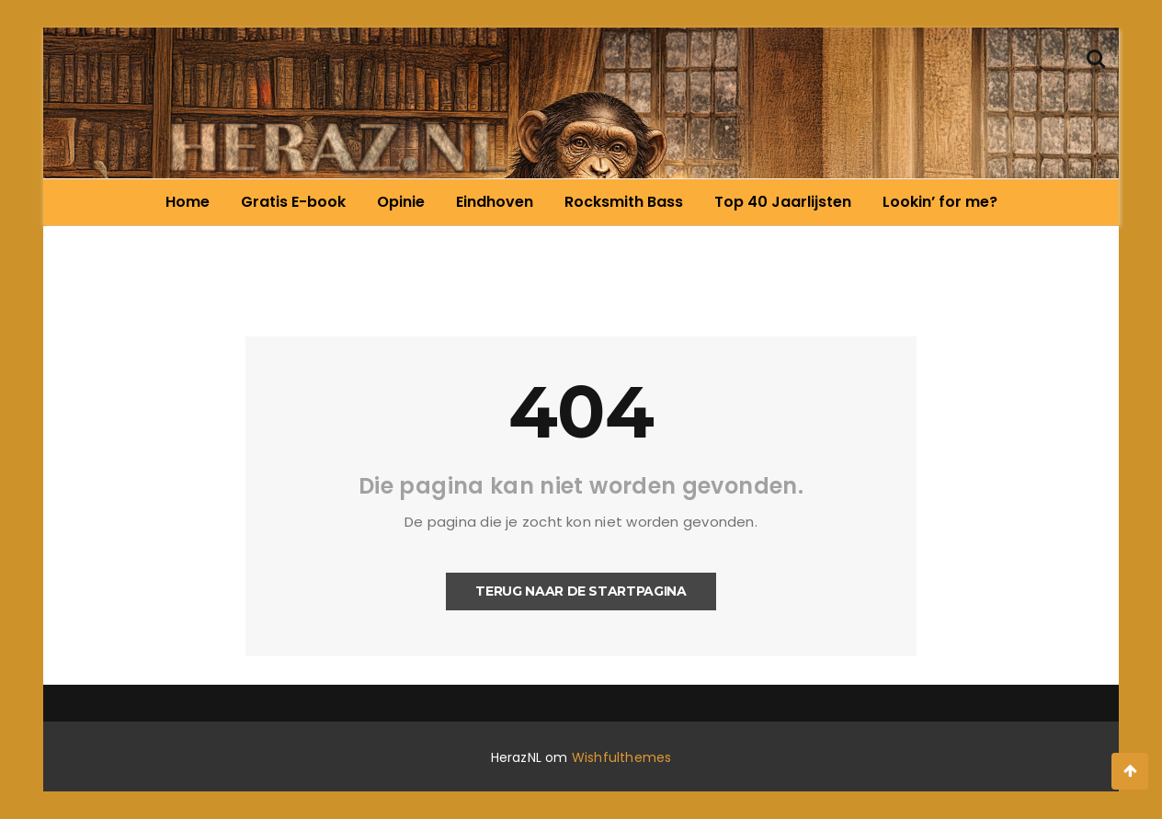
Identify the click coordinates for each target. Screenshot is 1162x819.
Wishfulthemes (622, 757)
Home (187, 201)
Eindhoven (494, 201)
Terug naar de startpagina (580, 591)
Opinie (401, 201)
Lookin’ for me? (940, 201)
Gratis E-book (293, 201)
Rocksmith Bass (623, 201)
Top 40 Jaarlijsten (782, 201)
